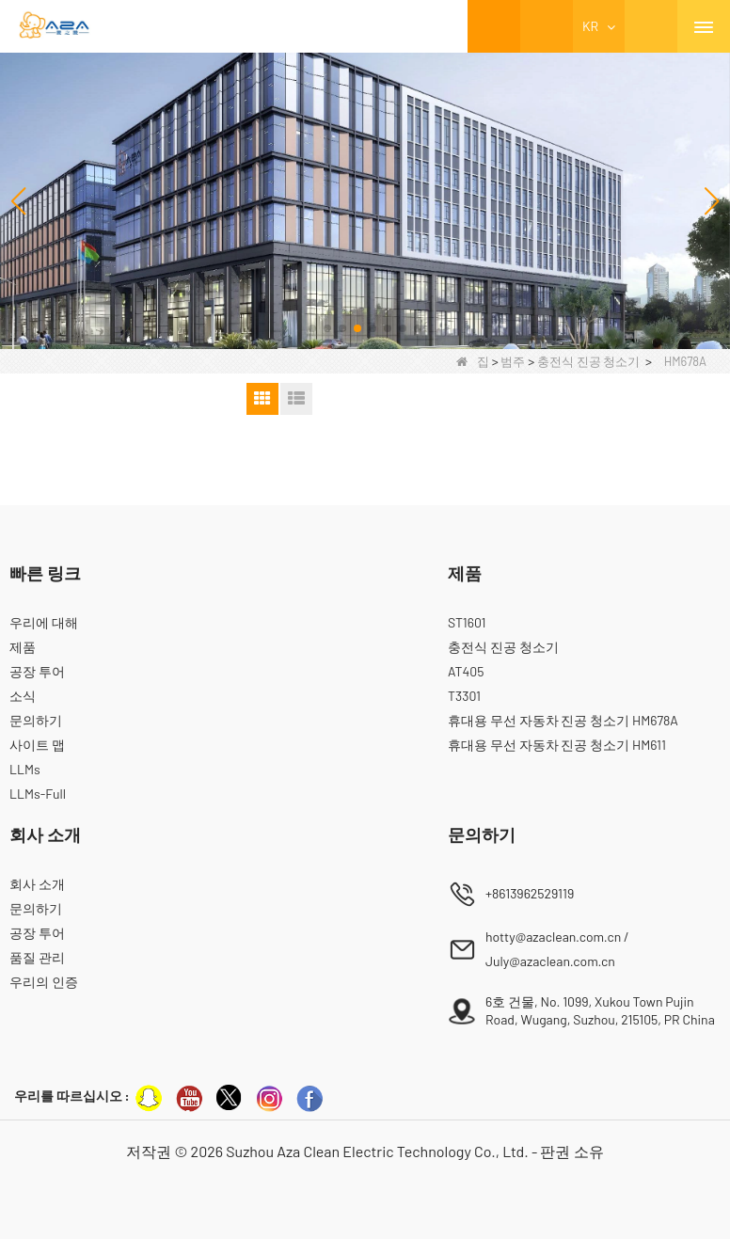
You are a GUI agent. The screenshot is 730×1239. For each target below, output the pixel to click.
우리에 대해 (43, 622)
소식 (22, 696)
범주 (512, 361)
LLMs (24, 769)
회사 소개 (37, 884)
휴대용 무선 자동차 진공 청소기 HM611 (557, 745)
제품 (22, 647)
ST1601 (466, 622)
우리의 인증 (43, 982)
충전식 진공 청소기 (588, 361)
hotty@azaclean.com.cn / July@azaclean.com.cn (557, 949)
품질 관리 (37, 957)
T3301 (464, 696)
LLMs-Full (37, 794)
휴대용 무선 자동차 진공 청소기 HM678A (563, 720)
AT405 (466, 671)
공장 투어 (37, 671)
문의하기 (35, 720)
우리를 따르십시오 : (72, 1096)
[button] (312, 328)
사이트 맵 (37, 745)
